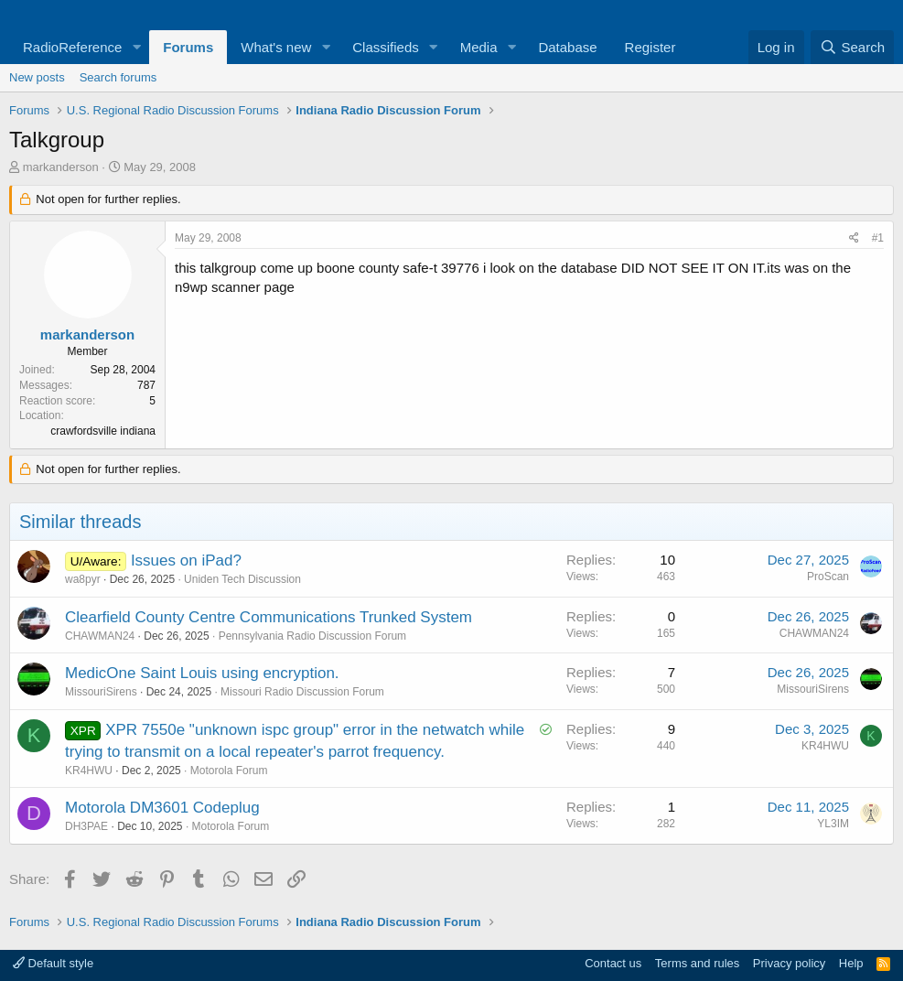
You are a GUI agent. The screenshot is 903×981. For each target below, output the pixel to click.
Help (851, 963)
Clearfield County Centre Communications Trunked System (268, 617)
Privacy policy (789, 963)
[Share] (854, 238)
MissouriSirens (101, 691)
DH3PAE (86, 826)
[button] (136, 47)
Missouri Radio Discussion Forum (302, 691)
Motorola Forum (229, 770)
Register (650, 47)
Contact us (613, 963)
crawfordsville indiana (103, 431)
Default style (53, 963)
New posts (37, 77)
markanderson (61, 167)
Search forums (118, 77)
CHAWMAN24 (99, 636)
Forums (188, 47)
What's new (276, 47)
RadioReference (72, 47)
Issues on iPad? (186, 560)
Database (567, 47)
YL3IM (833, 823)
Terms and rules (697, 963)
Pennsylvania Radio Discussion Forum (312, 636)
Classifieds (385, 47)
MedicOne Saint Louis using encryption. (202, 673)
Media (479, 47)
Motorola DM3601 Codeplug (162, 807)
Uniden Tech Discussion (242, 579)
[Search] (852, 47)
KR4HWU (89, 770)
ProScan (828, 576)
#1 (878, 238)
